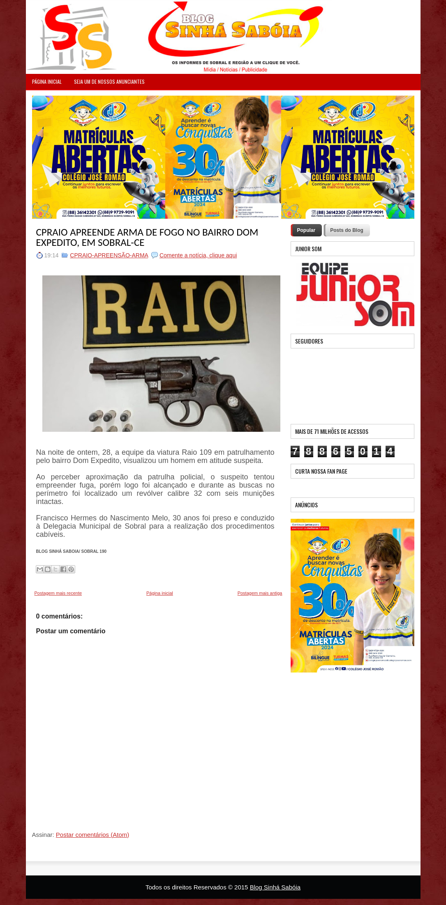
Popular (306, 230)
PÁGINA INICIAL (47, 81)
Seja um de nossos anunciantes (109, 81)
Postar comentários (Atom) (92, 834)
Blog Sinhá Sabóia (275, 887)
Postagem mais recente (58, 593)
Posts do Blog (346, 230)
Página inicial (159, 593)
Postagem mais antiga (260, 593)
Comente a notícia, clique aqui (198, 255)
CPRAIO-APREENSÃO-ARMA (109, 255)
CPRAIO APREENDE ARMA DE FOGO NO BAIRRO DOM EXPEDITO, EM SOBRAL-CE (147, 237)
